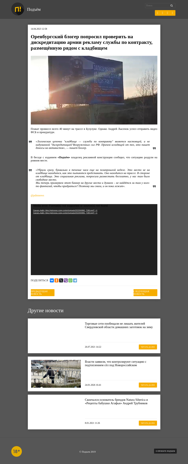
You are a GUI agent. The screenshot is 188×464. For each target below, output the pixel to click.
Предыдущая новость (47, 292)
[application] (94, 239)
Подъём (36, 10)
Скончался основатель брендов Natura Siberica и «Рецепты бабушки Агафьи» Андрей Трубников (120, 400)
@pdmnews (37, 195)
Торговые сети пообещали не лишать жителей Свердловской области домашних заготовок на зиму (119, 326)
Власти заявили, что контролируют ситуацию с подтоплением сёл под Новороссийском (120, 362)
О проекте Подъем (162, 450)
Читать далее (144, 345)
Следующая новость (140, 292)
